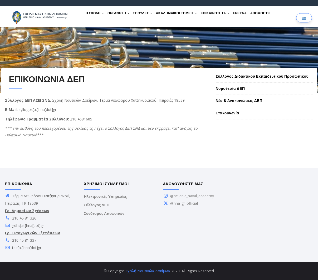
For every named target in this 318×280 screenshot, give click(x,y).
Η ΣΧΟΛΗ (96, 15)
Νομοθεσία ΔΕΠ (230, 88)
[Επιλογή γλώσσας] (304, 17)
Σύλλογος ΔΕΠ (97, 205)
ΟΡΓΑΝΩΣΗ (121, 15)
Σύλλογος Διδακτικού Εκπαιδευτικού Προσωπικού (262, 76)
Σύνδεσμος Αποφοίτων (104, 213)
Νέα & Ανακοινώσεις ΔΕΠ (239, 101)
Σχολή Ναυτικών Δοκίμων (147, 270)
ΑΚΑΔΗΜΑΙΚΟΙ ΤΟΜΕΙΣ (183, 15)
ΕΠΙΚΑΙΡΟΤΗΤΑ (223, 15)
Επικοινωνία (227, 113)
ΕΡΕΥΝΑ (250, 15)
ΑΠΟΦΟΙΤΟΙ (271, 15)
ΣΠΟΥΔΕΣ (147, 15)
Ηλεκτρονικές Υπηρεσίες (105, 196)
